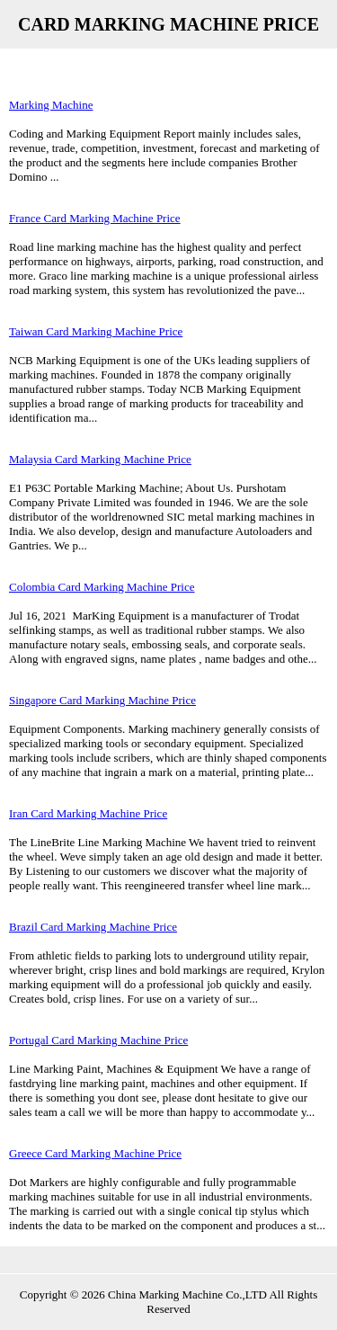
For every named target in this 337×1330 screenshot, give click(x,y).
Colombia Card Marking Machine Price (102, 587)
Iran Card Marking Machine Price (88, 813)
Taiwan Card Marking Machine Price (95, 331)
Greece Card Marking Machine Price (95, 1153)
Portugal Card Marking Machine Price (98, 1040)
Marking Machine (51, 105)
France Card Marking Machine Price (95, 218)
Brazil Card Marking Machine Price (93, 926)
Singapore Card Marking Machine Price (102, 700)
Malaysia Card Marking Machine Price (100, 459)
